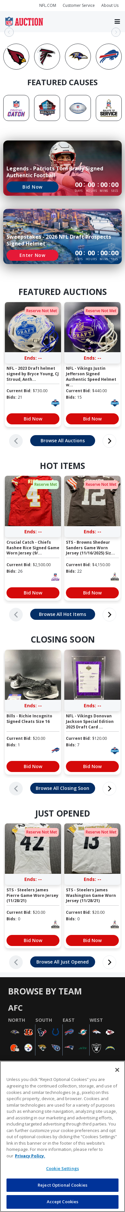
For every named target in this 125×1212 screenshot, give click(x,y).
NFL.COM (47, 5)
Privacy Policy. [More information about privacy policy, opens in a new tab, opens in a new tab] (30, 1156)
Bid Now (32, 187)
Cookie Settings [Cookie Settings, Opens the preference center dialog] (62, 1168)
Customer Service (79, 5)
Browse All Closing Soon (62, 788)
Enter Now (32, 255)
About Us (110, 5)
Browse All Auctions (63, 440)
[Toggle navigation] (117, 21)
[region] (62, 1136)
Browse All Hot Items (62, 614)
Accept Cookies (63, 1202)
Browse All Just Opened (62, 962)
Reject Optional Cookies (62, 1185)
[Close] (117, 1070)
